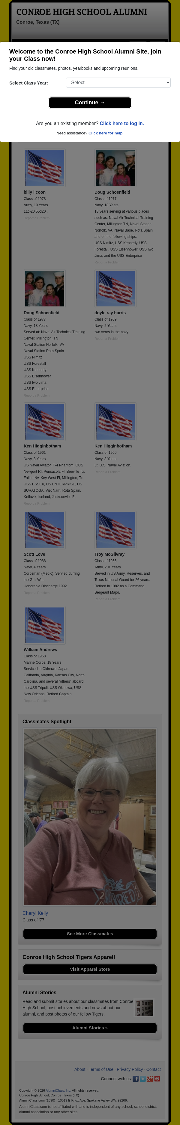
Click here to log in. (122, 123)
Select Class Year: (28, 82)
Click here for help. (106, 133)
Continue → (90, 103)
